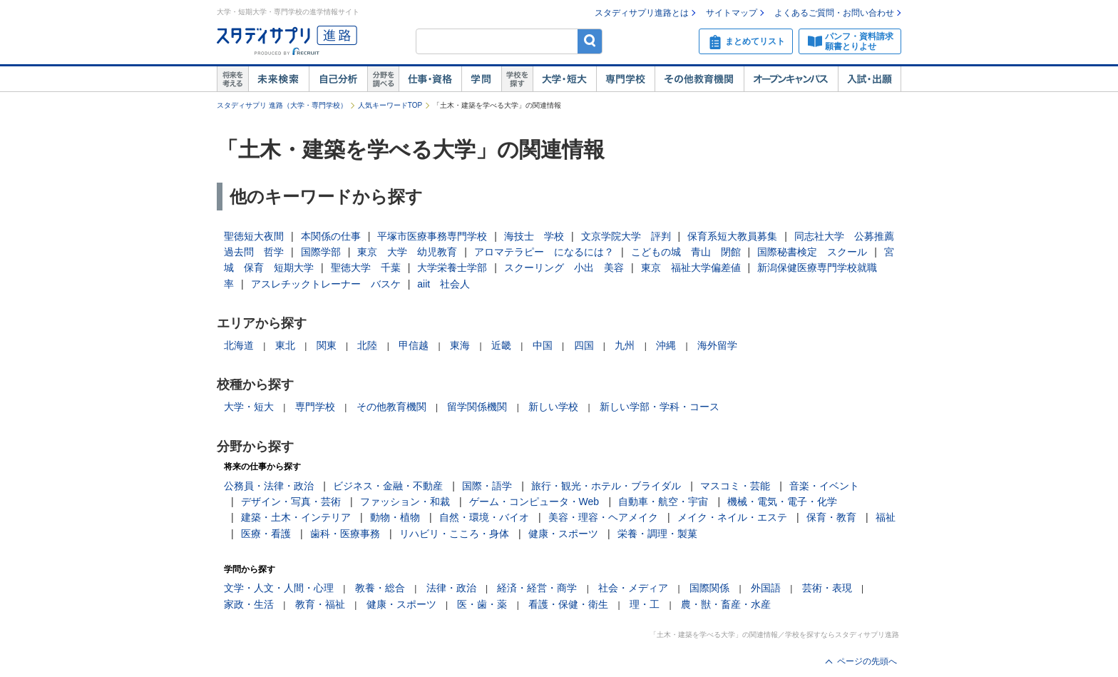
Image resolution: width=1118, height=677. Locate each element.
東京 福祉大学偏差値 (691, 267)
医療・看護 (266, 533)
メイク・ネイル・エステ (732, 517)
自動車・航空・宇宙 (663, 501)
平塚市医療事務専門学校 (432, 236)
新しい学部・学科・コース (659, 406)
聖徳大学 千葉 (366, 267)
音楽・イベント (824, 486)
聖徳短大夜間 (254, 236)
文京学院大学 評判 (626, 236)
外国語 (766, 588)
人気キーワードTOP (390, 105)
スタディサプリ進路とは (642, 13)
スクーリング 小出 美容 (564, 267)
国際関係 (709, 588)
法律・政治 (451, 588)
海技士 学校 (534, 236)
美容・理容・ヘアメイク (603, 517)
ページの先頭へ (867, 661)
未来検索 (278, 79)
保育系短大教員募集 (732, 236)
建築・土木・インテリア (296, 517)
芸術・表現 (827, 588)
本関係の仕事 (331, 236)
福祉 (886, 517)
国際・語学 (487, 486)
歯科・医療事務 (345, 533)
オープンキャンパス (791, 79)
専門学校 (625, 79)
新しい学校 (553, 406)
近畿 (501, 345)
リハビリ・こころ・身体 (454, 533)
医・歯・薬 (482, 604)
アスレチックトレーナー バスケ (326, 284)
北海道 (239, 345)
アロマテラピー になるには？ (544, 252)
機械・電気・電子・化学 (782, 501)
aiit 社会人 (443, 284)
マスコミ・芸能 (735, 486)
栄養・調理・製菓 (657, 533)
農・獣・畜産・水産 (726, 604)
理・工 (645, 604)
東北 (285, 345)
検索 (590, 41)
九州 (625, 345)
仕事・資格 (430, 79)
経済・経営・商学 (537, 588)
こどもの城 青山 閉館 (686, 252)
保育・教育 (831, 517)
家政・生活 (249, 604)
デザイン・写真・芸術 (291, 501)
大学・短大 (564, 79)
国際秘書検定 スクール (812, 252)
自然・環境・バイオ (484, 517)
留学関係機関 (477, 406)
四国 (584, 345)
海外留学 (717, 345)
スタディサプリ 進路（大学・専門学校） (282, 105)
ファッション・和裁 (405, 501)
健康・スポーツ (563, 533)
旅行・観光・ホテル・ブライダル (606, 486)
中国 (543, 345)
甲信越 (414, 345)
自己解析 (338, 79)
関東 (327, 345)
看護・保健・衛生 (568, 604)
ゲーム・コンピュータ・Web (534, 501)
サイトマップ (731, 13)
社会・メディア (633, 588)
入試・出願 (869, 79)
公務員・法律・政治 (269, 486)
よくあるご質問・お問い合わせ (834, 13)
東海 (460, 345)
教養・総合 (380, 588)
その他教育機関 (699, 79)
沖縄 (666, 345)
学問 (481, 79)
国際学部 (321, 252)
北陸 (367, 345)
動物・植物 (395, 517)
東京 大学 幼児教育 (407, 252)
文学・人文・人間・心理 (279, 588)
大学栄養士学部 (452, 267)
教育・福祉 (320, 604)
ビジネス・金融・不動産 (388, 486)
